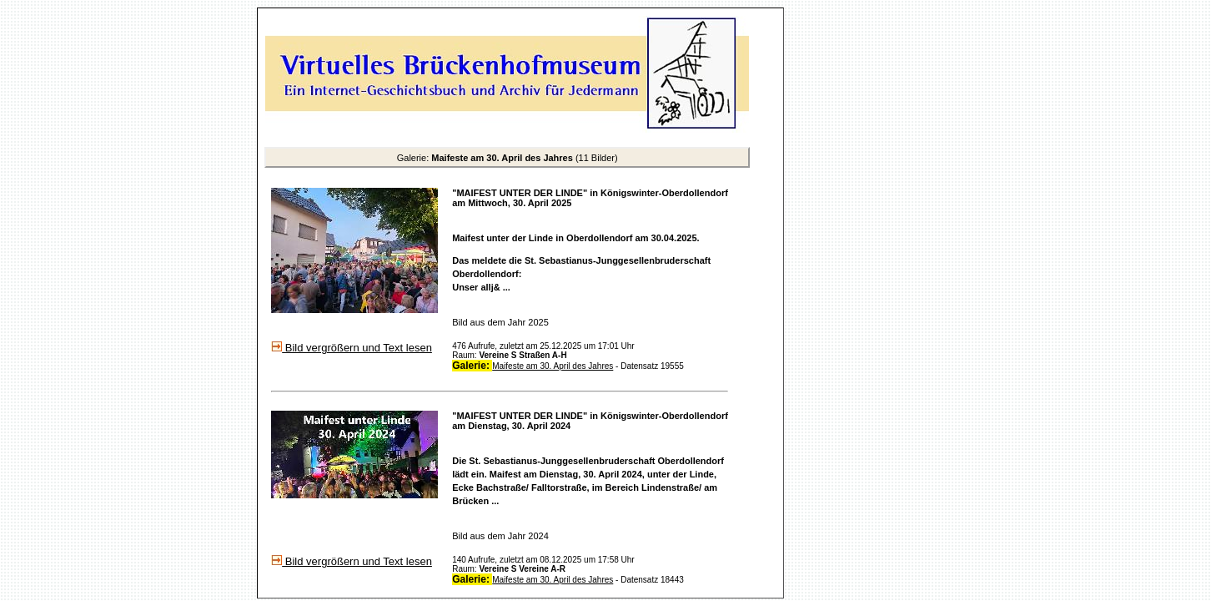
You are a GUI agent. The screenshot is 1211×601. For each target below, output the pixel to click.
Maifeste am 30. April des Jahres (552, 366)
